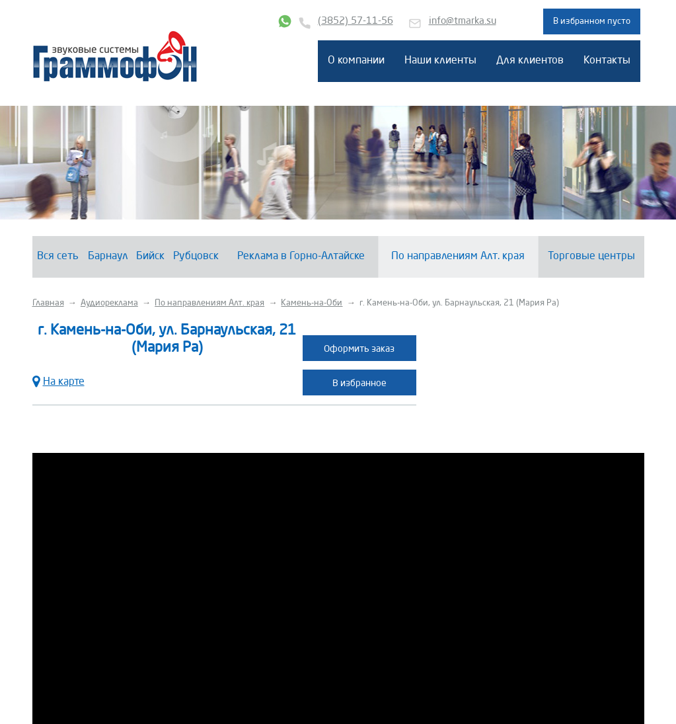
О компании (356, 61)
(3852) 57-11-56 (355, 21)
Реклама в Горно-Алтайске (301, 256)
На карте (58, 380)
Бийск (150, 256)
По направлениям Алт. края (458, 256)
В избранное (359, 383)
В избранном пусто (591, 21)
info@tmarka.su (462, 21)
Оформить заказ (359, 349)
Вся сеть (58, 256)
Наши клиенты (440, 61)
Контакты (606, 61)
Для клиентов (530, 61)
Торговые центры (591, 256)
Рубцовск (196, 256)
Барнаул (108, 256)
